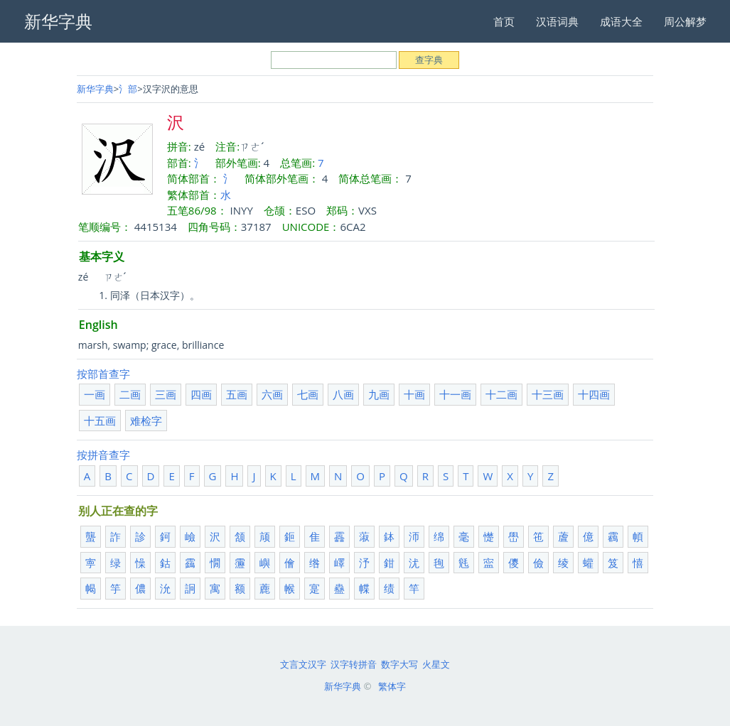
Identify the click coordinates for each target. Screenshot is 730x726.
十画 (414, 394)
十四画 (594, 394)
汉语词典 (557, 21)
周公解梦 (685, 21)
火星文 (436, 664)
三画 (165, 394)
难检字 (146, 420)
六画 (272, 394)
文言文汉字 (303, 664)
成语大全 (621, 21)
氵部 (128, 88)
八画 (343, 394)
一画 (94, 394)
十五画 (100, 420)
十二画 (501, 394)
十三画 (548, 394)
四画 (201, 394)
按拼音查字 (103, 455)
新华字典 (95, 88)
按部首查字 (103, 374)
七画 (307, 394)
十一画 (455, 394)
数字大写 (399, 664)
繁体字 (392, 686)
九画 (379, 394)
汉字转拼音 (354, 664)
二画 (130, 394)
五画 (236, 394)
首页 (504, 21)
